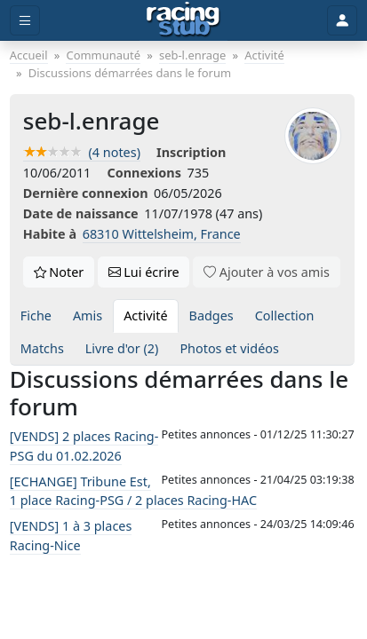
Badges (211, 315)
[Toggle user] (342, 20)
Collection (285, 315)
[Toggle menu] (25, 20)
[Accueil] (183, 20)
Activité (145, 315)
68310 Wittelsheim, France (162, 233)
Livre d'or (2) (122, 348)
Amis (87, 315)
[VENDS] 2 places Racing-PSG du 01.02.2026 (84, 446)
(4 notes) (81, 152)
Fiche (36, 315)
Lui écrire (144, 272)
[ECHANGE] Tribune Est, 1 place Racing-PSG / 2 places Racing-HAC (133, 491)
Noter (59, 272)
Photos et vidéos (229, 348)
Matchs (42, 348)
